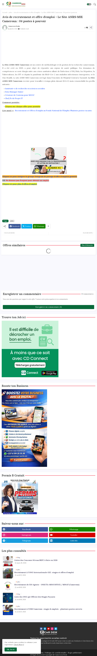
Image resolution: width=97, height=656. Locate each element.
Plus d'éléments (87, 245)
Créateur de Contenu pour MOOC (19, 95)
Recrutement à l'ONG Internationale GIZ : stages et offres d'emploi (44, 572)
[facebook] (41, 628)
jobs (10, 12)
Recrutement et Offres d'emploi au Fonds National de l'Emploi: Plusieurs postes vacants (53, 110)
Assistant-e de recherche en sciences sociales (25, 88)
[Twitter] (26, 226)
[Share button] (48, 226)
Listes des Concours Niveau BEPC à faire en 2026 (35, 560)
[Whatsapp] (39, 226)
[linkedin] (44, 628)
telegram (26, 540)
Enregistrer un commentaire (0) (48, 307)
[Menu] (3, 4)
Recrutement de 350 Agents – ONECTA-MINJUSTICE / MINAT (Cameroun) (46, 585)
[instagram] (52, 628)
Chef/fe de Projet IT (14, 98)
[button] (89, 4)
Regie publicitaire (75, 653)
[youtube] (48, 628)
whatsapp (73, 529)
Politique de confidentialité (56, 653)
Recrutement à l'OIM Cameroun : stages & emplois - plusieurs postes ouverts (48, 609)
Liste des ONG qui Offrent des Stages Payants (34, 597)
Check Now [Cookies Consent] (18, 645)
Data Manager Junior (14, 92)
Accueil (4, 12)
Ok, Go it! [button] (11, 649)
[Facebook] (15, 226)
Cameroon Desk (60, 655)
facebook (26, 529)
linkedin (73, 540)
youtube (73, 535)
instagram (26, 535)
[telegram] (55, 628)
